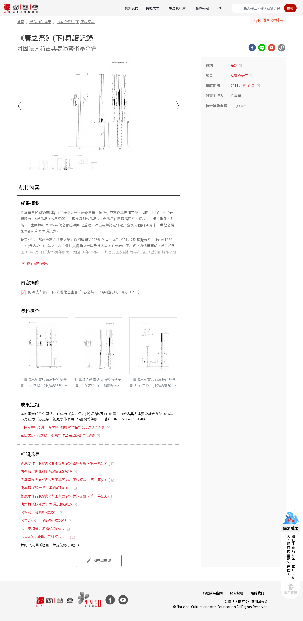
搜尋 (290, 8)
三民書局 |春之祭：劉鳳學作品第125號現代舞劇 (58, 435)
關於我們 (131, 8)
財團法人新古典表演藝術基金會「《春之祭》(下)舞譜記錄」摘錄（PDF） (85, 291)
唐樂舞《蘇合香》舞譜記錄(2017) (47, 487)
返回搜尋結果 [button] (273, 20)
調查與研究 (239, 75)
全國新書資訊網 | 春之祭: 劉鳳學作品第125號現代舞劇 (63, 427)
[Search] (265, 8)
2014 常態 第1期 (243, 85)
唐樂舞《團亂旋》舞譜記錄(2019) (47, 471)
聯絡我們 (257, 592)
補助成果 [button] (152, 8)
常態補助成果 (40, 21)
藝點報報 (202, 8)
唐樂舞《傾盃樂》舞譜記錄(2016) (47, 504)
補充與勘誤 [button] (102, 560)
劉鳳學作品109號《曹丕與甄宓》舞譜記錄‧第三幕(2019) (65, 463)
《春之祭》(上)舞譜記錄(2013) (44, 520)
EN (218, 8)
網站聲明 (236, 592)
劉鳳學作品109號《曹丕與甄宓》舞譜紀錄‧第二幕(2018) (65, 479)
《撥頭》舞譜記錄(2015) (39, 512)
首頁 (20, 21)
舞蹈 (234, 65)
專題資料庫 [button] (177, 8)
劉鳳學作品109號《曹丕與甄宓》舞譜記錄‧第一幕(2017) (65, 495)
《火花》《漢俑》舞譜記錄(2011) (46, 536)
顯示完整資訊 (37, 263)
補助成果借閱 (213, 592)
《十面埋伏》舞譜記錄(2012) (43, 528)
